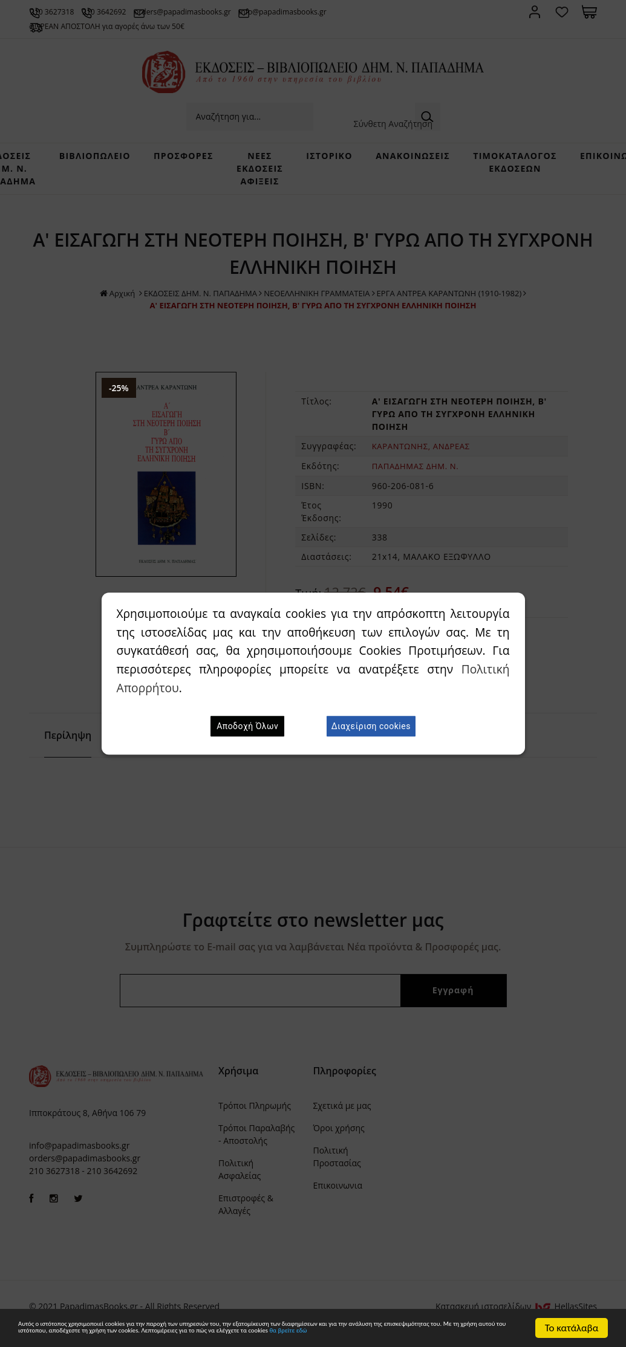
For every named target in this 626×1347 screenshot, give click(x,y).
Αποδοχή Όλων (247, 726)
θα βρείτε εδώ (252, 1333)
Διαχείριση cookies (371, 726)
